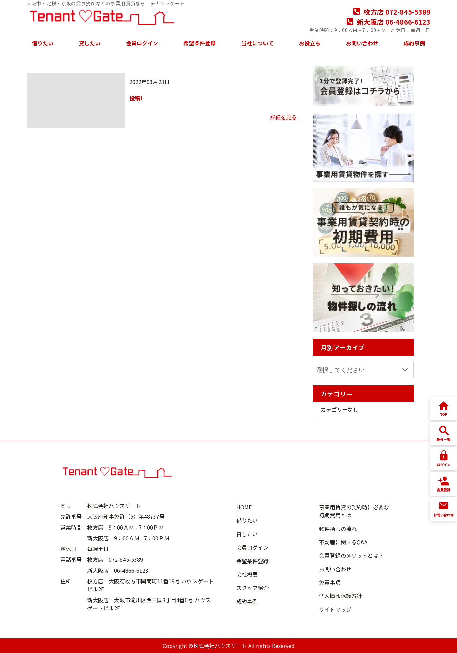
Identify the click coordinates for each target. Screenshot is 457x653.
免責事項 (330, 582)
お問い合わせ (362, 43)
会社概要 (247, 574)
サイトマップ (335, 609)
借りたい (43, 43)
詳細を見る (283, 117)
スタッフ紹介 (252, 588)
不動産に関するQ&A (343, 542)
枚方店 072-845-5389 (391, 12)
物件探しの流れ (338, 528)
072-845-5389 (126, 559)
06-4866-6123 (131, 570)
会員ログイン (142, 43)
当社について (257, 43)
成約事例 (414, 43)
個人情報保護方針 (340, 596)
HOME (244, 507)
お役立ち (309, 43)
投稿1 (136, 98)
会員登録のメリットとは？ (351, 555)
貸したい (89, 43)
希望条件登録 (199, 43)
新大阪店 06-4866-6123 (388, 22)
